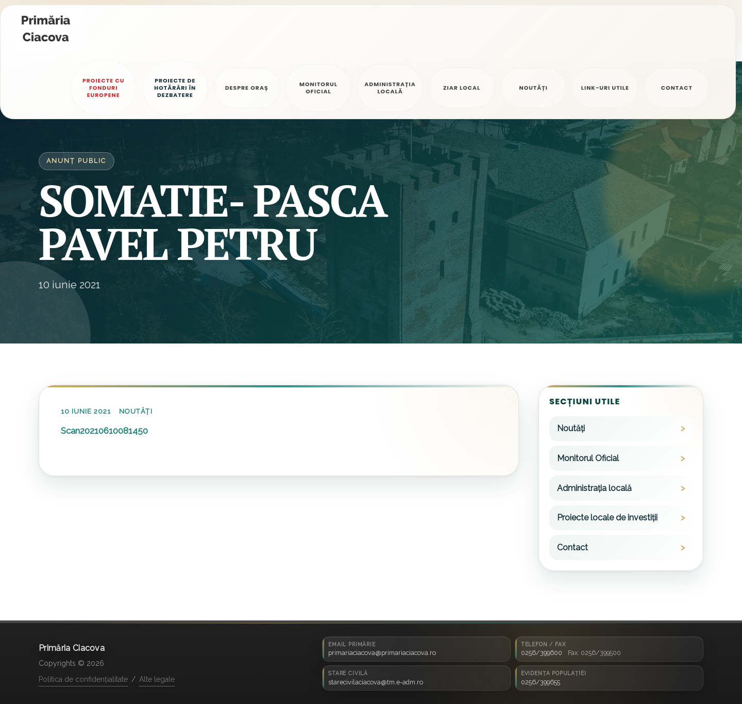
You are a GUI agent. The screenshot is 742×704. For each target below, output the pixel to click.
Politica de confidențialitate (83, 679)
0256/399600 (541, 653)
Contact (572, 547)
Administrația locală (594, 488)
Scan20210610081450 (104, 430)
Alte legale (157, 679)
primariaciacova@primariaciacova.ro (382, 653)
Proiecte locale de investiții (607, 517)
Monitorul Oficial (588, 458)
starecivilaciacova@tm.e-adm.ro (375, 682)
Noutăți (135, 411)
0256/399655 (540, 682)
